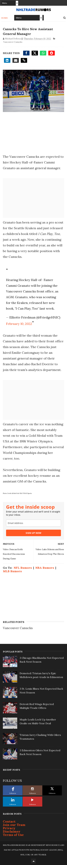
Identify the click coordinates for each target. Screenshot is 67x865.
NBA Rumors (44, 568)
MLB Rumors (12, 571)
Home (4, 18)
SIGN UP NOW (33, 532)
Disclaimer (11, 831)
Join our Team (14, 825)
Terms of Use (13, 835)
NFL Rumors (23, 568)
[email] (33, 523)
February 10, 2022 (19, 324)
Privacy (9, 828)
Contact (9, 821)
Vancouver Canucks (12, 42)
